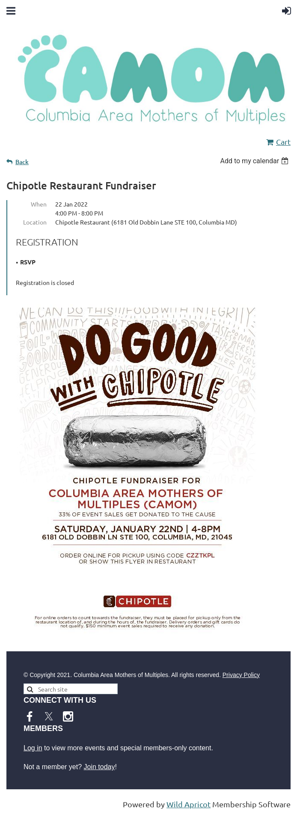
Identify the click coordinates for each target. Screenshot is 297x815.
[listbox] (255, 161)
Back (22, 162)
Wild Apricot (188, 804)
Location (35, 222)
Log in (33, 748)
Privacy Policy (241, 674)
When (39, 204)
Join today (99, 766)
